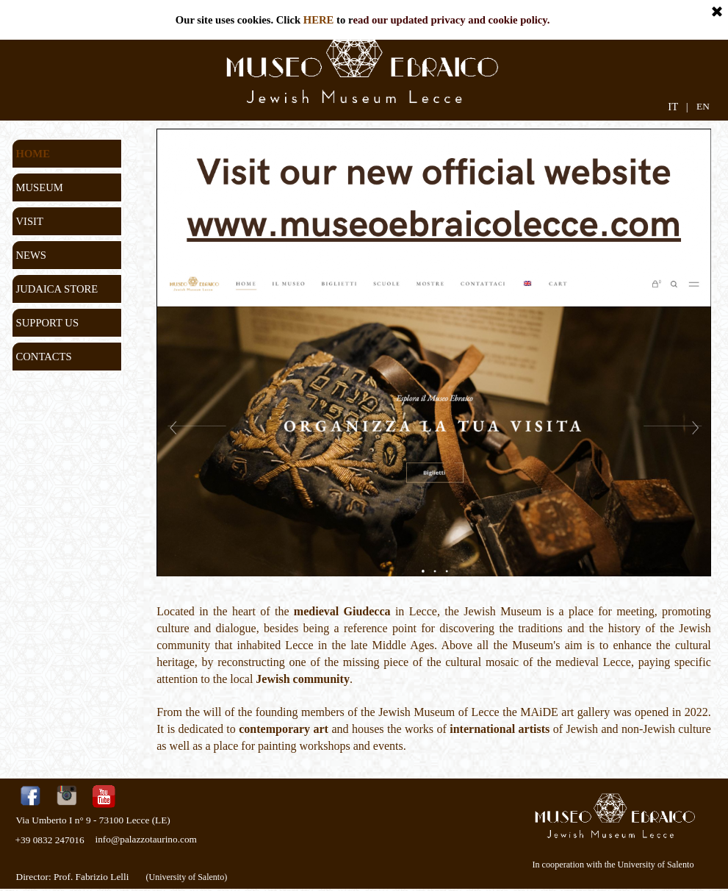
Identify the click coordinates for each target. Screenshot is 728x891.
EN (703, 106)
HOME (33, 154)
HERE (318, 20)
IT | (678, 106)
